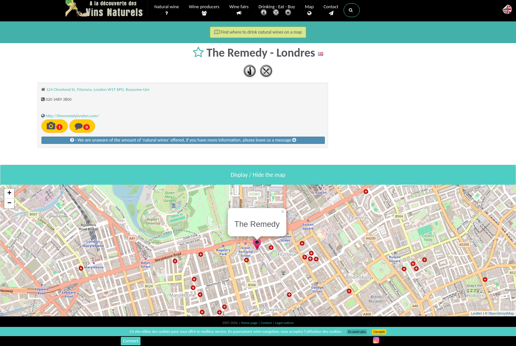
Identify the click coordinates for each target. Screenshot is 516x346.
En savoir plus (357, 332)
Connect (130, 341)
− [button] (9, 203)
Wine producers (204, 10)
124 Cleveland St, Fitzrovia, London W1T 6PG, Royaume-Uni (97, 89)
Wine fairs (239, 10)
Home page (249, 323)
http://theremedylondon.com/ (72, 115)
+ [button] (9, 194)
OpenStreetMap (501, 313)
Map (309, 10)
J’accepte (379, 332)
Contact (330, 10)
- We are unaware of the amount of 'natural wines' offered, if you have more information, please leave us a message (183, 140)
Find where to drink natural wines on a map (258, 32)
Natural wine (166, 10)
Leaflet (476, 313)
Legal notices (284, 323)
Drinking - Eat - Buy (277, 10)
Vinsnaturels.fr (106, 9)
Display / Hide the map (258, 174)
